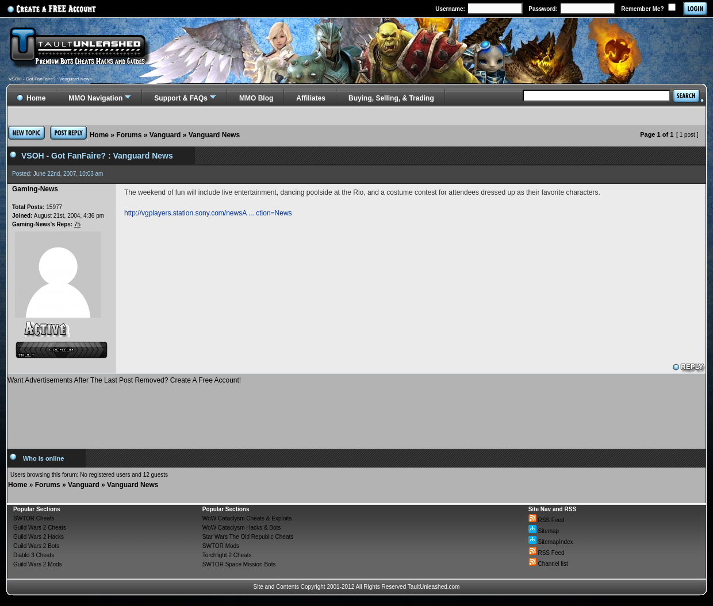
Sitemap (543, 531)
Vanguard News (214, 135)
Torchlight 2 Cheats (227, 555)
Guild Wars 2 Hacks (38, 537)
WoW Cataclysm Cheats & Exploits (247, 518)
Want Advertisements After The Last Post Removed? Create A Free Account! (124, 380)
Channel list (548, 564)
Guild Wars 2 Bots (36, 546)
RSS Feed (546, 520)
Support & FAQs (181, 98)
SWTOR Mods (220, 546)
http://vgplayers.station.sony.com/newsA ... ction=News (208, 213)
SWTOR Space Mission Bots (239, 564)
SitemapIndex (550, 542)
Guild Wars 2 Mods (37, 564)
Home (99, 135)
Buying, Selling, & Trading (391, 98)
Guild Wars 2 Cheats (39, 527)
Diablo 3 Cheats (33, 555)
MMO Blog (256, 98)
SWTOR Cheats (34, 518)
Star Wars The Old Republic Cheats (247, 537)
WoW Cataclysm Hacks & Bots (241, 527)
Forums (128, 135)
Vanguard (165, 135)
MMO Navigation (95, 98)
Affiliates (310, 98)
